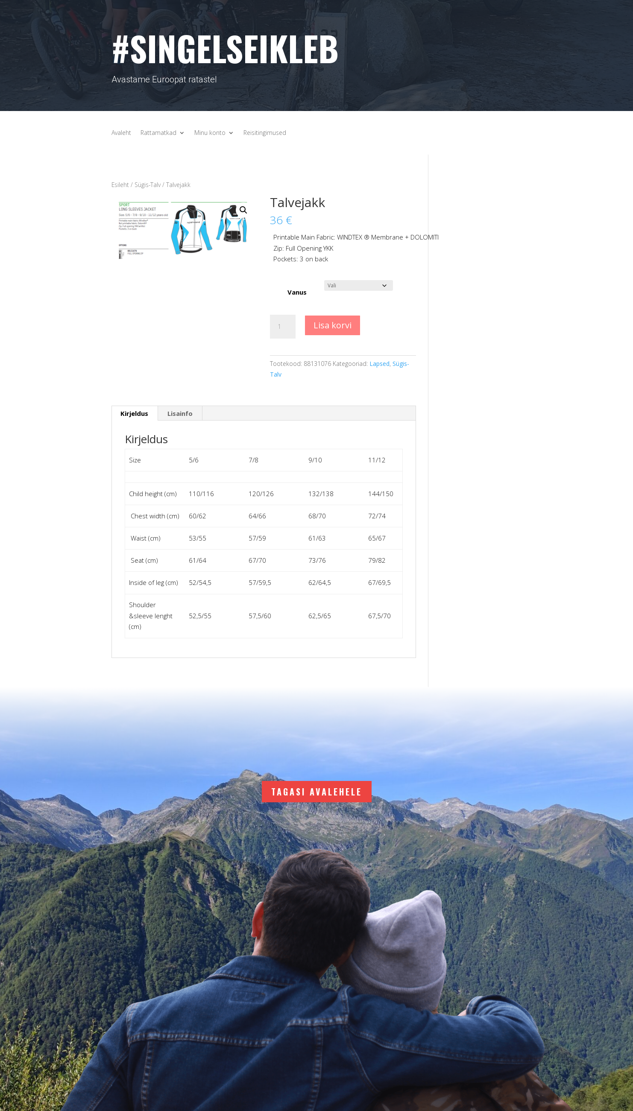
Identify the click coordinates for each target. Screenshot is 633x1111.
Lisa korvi (333, 325)
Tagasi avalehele (316, 791)
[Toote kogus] (283, 327)
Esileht (120, 185)
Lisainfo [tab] (180, 413)
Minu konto (210, 133)
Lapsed (379, 364)
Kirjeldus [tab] (134, 413)
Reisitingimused (264, 133)
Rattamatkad (158, 133)
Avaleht (121, 133)
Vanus (297, 292)
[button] (243, 210)
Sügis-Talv (148, 185)
